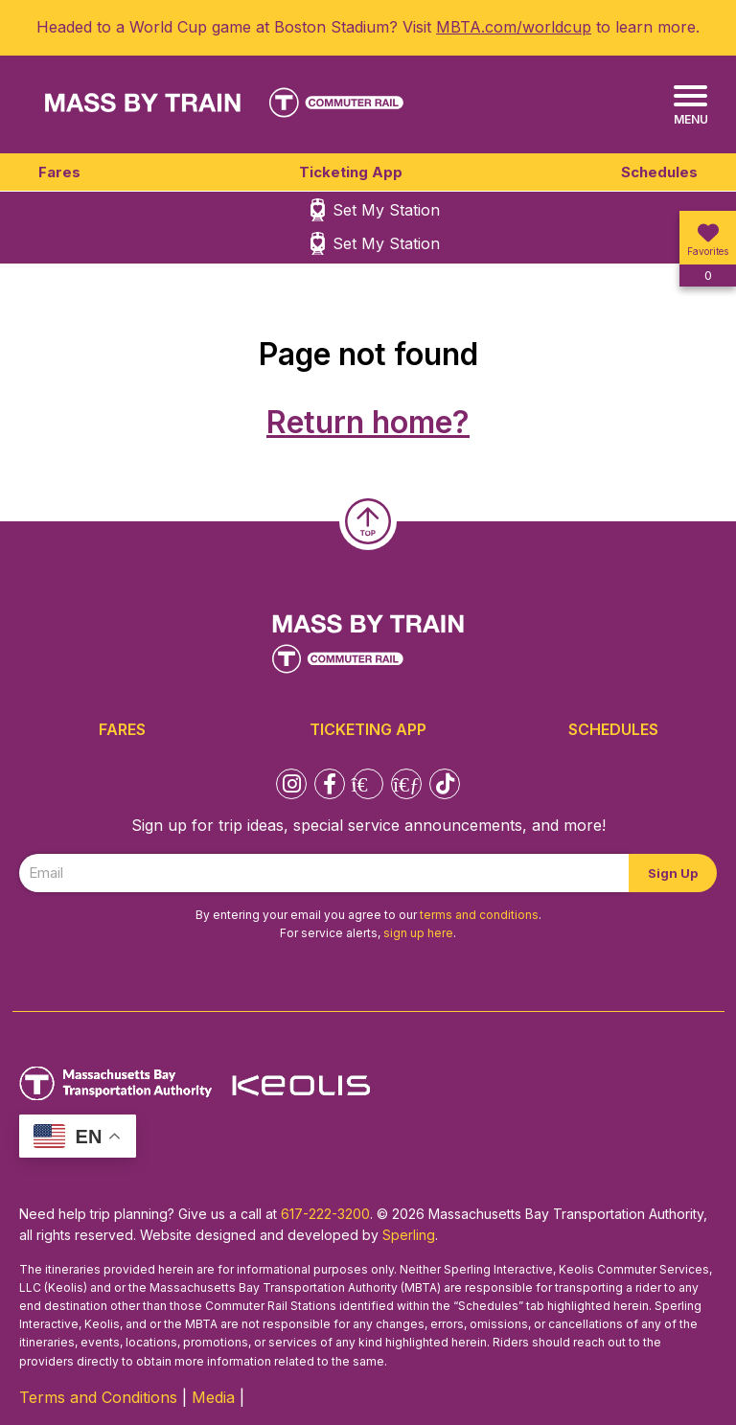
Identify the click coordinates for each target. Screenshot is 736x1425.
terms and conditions (479, 915)
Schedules (659, 172)
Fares (59, 172)
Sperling (408, 1235)
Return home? (368, 422)
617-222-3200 (325, 1214)
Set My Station (386, 209)
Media (213, 1397)
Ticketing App (350, 172)
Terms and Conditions (98, 1397)
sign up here (418, 933)
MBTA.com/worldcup (513, 26)
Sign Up (673, 873)
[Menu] (690, 106)
